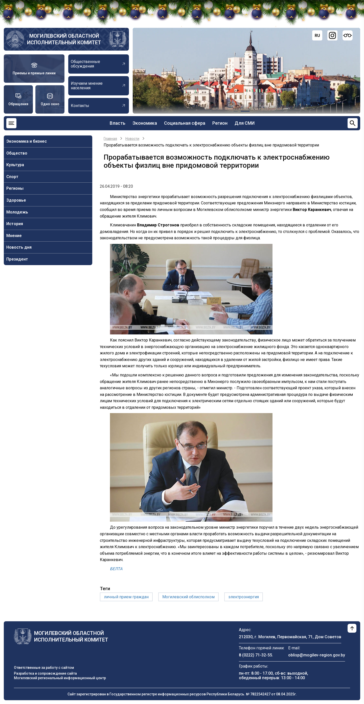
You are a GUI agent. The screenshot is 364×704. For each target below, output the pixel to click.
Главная (110, 139)
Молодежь (17, 212)
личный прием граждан (126, 596)
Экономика (144, 123)
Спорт (12, 176)
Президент (17, 259)
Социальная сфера (184, 123)
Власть (117, 123)
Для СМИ (245, 123)
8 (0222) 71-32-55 (255, 655)
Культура (15, 164)
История (14, 223)
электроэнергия (243, 596)
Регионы (15, 188)
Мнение (14, 235)
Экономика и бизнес (26, 141)
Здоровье (16, 200)
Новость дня (19, 247)
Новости (132, 139)
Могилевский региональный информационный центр (60, 678)
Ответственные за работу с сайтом (44, 668)
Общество (16, 153)
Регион (220, 123)
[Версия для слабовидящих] (348, 35)
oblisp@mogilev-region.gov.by (316, 655)
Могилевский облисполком (188, 596)
